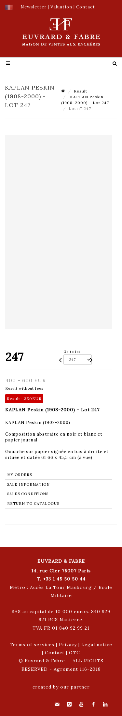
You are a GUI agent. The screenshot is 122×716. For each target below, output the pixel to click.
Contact (54, 653)
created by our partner (61, 687)
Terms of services (32, 644)
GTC (74, 653)
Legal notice (96, 644)
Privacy (68, 644)
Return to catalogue (33, 503)
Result (80, 91)
